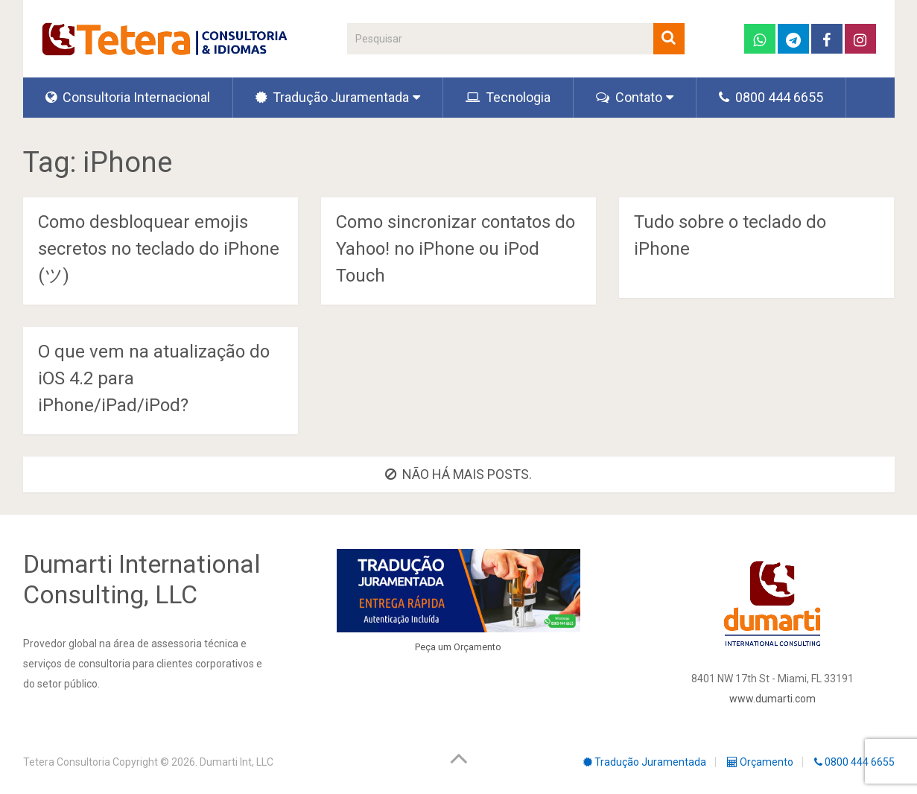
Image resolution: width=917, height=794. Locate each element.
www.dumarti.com (772, 699)
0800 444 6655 (771, 97)
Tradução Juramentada (332, 97)
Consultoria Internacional (127, 97)
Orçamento (477, 646)
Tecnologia (508, 97)
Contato (629, 97)
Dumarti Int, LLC (236, 762)
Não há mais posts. (458, 474)
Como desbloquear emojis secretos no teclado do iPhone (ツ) (158, 249)
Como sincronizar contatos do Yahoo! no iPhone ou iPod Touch (455, 249)
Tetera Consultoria (66, 762)
